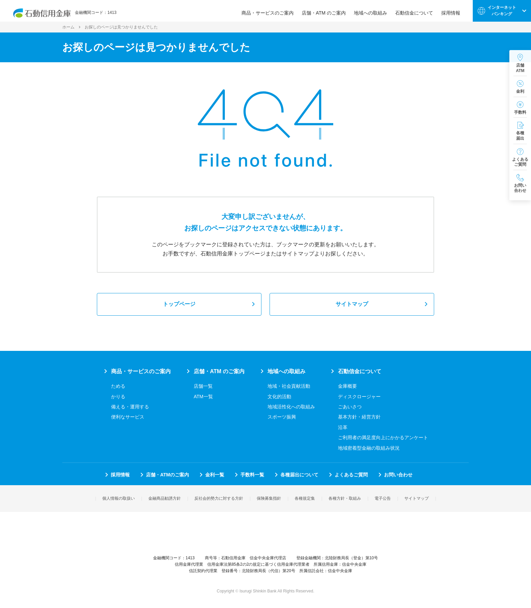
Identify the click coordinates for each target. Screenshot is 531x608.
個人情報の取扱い (118, 498)
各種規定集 (305, 498)
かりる (118, 396)
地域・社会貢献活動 (289, 386)
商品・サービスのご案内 (271, 11)
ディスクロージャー (359, 396)
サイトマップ (352, 304)
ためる (118, 386)
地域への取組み (373, 11)
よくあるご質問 (351, 474)
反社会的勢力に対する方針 (218, 498)
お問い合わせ (398, 474)
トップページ (179, 304)
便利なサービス (127, 417)
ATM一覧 (203, 396)
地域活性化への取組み (291, 406)
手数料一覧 (252, 474)
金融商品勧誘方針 (164, 498)
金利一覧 (214, 474)
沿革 (342, 427)
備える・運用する (130, 406)
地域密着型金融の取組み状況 (369, 448)
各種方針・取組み (344, 498)
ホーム (68, 27)
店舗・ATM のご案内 (327, 11)
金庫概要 (347, 386)
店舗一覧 (203, 386)
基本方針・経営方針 (359, 417)
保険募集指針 (269, 498)
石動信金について (417, 11)
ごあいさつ (350, 406)
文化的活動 (279, 396)
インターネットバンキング (502, 10)
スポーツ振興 (282, 417)
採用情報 (453, 11)
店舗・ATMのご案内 (167, 474)
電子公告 (383, 498)
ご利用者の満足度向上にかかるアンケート (383, 437)
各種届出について (299, 474)
